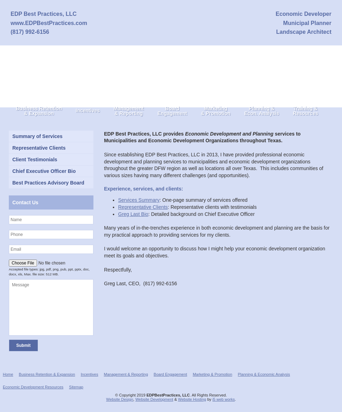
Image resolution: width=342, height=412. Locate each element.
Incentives (89, 374)
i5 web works (223, 399)
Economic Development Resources (33, 387)
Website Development (154, 399)
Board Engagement (170, 374)
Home (8, 374)
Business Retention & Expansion (47, 374)
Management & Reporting (126, 374)
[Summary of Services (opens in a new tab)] (51, 136)
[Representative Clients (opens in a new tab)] (51, 148)
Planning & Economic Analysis (264, 374)
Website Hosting (192, 399)
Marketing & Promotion (212, 374)
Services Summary (138, 200)
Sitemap (76, 387)
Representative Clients (143, 207)
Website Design (119, 399)
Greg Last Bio (133, 214)
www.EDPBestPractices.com (49, 23)
